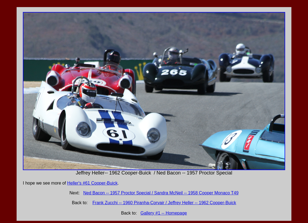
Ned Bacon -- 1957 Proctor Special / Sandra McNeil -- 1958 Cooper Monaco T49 (161, 193)
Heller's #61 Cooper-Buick (92, 183)
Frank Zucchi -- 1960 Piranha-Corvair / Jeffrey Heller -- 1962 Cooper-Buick (164, 202)
